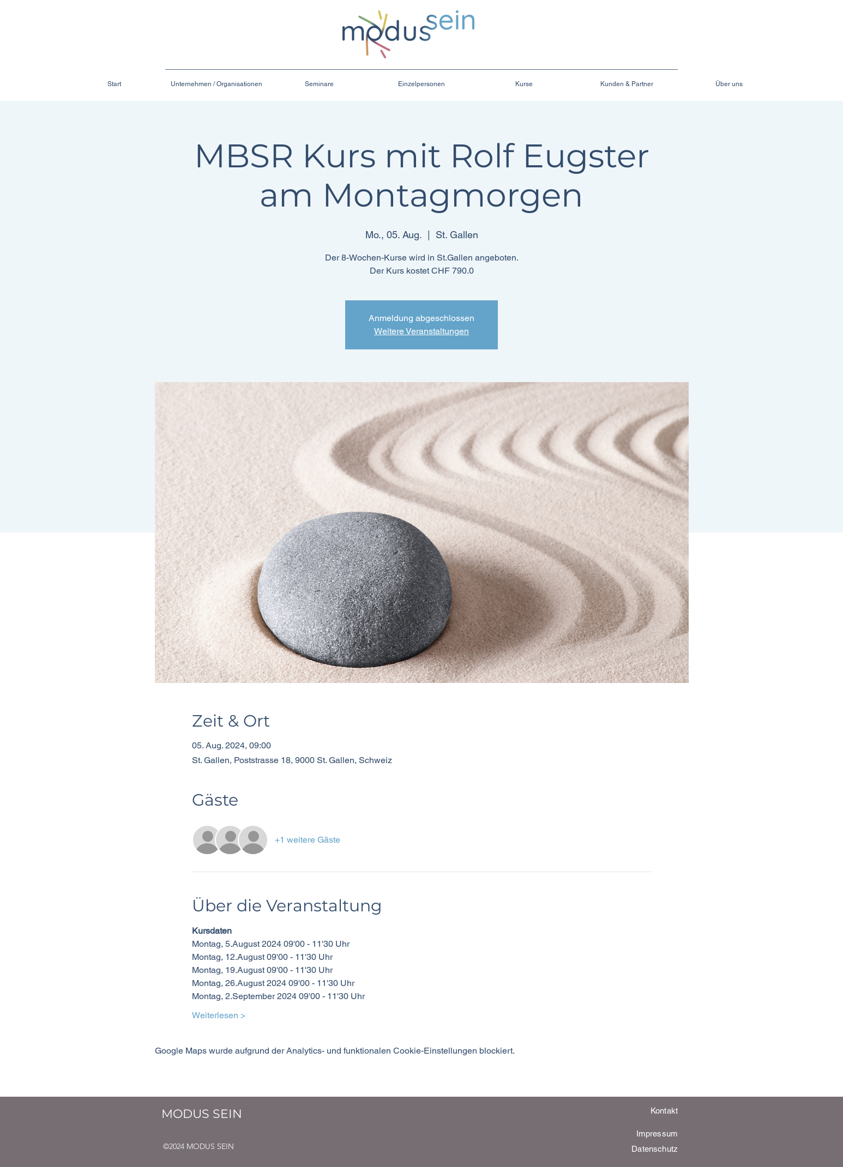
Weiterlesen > (218, 1015)
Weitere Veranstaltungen (421, 331)
